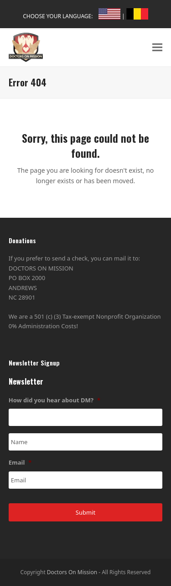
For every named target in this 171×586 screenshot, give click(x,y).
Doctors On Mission (72, 572)
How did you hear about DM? (54, 400)
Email (20, 462)
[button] (157, 47)
